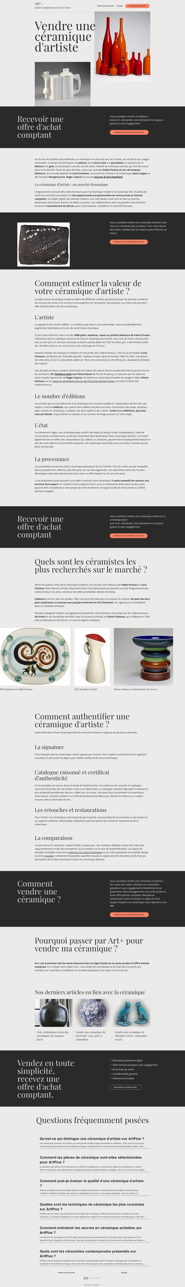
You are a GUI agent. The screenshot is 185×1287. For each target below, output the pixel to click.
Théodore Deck (63, 374)
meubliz (48, 855)
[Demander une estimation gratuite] (129, 132)
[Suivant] (178, 59)
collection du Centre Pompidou (85, 852)
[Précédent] (7, 59)
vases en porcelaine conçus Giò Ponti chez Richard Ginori (84, 381)
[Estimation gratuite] (137, 6)
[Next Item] (167, 665)
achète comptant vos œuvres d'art (53, 7)
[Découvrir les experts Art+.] (126, 1087)
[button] (105, 6)
